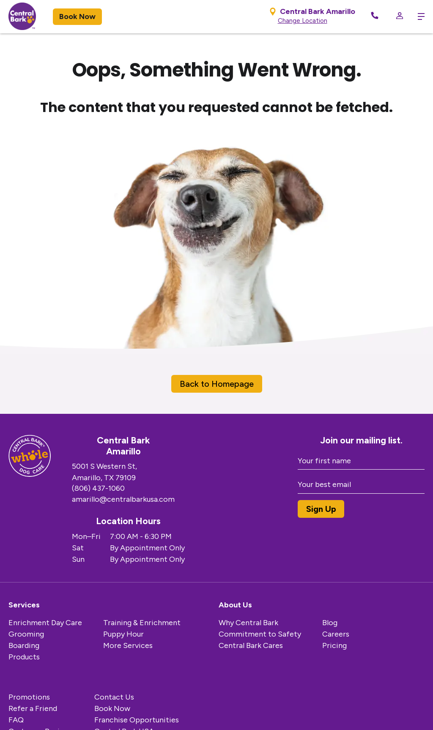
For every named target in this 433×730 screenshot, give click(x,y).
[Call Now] (374, 16)
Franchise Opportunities (136, 720)
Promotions (29, 697)
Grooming (26, 634)
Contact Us (114, 697)
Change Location (302, 21)
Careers (335, 634)
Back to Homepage (217, 384)
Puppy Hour (123, 634)
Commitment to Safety (260, 634)
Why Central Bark (248, 622)
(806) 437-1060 (98, 488)
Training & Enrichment (142, 622)
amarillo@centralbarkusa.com (123, 499)
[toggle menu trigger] (418, 16)
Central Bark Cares (251, 645)
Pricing (334, 645)
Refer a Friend (32, 708)
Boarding (23, 645)
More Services (128, 645)
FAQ (16, 720)
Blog (329, 622)
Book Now (77, 16)
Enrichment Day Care (45, 622)
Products (24, 657)
